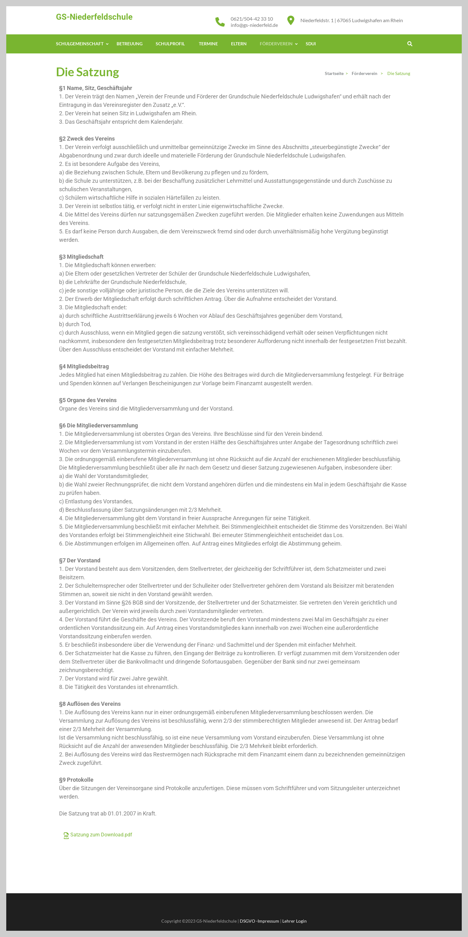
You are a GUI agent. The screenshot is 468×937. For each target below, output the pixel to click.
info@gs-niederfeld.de (254, 25)
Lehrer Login (294, 921)
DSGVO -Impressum (259, 921)
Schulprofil (171, 43)
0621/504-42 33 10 (252, 19)
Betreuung (130, 43)
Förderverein (276, 43)
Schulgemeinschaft (79, 43)
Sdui (311, 43)
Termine (208, 43)
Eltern (239, 43)
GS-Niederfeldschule (94, 17)
